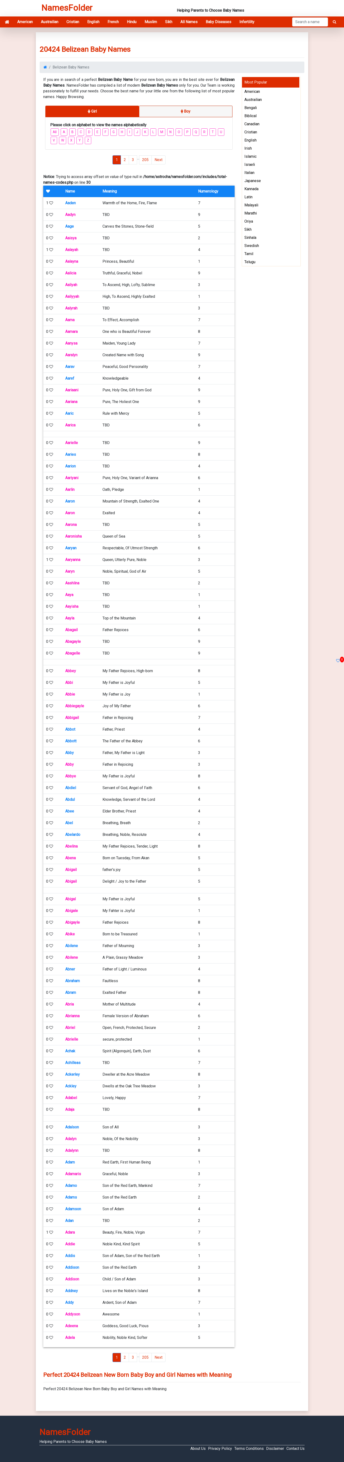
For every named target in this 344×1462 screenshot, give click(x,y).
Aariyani (71, 478)
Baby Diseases (218, 22)
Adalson (72, 1127)
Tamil (248, 254)
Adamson (73, 1209)
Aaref (69, 378)
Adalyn (70, 1139)
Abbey (70, 671)
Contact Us (295, 1448)
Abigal (70, 899)
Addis (70, 1255)
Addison (72, 1267)
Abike (70, 934)
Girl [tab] (92, 111)
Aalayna (71, 261)
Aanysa (71, 343)
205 (145, 159)
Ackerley (72, 1074)
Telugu (249, 262)
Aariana (71, 401)
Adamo (71, 1185)
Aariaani (71, 390)
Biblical (250, 116)
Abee (69, 811)
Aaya (69, 594)
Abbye (70, 776)
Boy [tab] (185, 111)
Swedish (251, 245)
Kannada (251, 189)
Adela (70, 1337)
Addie (70, 1244)
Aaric (69, 413)
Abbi (69, 682)
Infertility (246, 22)
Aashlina (72, 583)
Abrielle (71, 1039)
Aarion (70, 466)
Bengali (250, 107)
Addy (69, 1302)
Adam (70, 1162)
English (93, 22)
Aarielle (71, 442)
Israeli (249, 164)
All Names (189, 22)
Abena (70, 858)
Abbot (70, 729)
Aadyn (70, 214)
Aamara (71, 331)
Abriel (70, 1027)
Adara (70, 1232)
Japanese (252, 180)
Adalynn (71, 1150)
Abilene (71, 945)
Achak (70, 1051)
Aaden (70, 203)
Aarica (70, 425)
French (113, 22)
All (55, 132)
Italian (249, 172)
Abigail (71, 869)
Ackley (70, 1086)
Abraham (72, 981)
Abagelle (72, 653)
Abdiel (70, 788)
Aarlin (70, 489)
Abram (70, 992)
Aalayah (71, 249)
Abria (69, 1004)
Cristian (72, 22)
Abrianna (72, 1016)
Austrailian (49, 22)
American (25, 22)
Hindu (131, 22)
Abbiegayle (74, 706)
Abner (70, 969)
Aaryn (70, 571)
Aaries (70, 454)
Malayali (251, 205)
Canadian (251, 124)
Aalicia (70, 273)
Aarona (71, 524)
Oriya (248, 221)
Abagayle (73, 641)
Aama (70, 320)
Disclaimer (275, 1448)
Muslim (151, 22)
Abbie (70, 694)
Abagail (71, 630)
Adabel (71, 1097)
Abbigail (72, 717)
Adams (71, 1197)
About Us (198, 1448)
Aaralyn (71, 355)
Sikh (168, 22)
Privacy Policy (220, 1448)
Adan (69, 1220)
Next (158, 159)
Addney (71, 1291)
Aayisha (71, 606)
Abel (69, 823)
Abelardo (72, 834)
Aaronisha (73, 536)
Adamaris (73, 1174)
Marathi (250, 213)
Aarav (70, 366)
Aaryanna (72, 559)
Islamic (250, 156)
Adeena (71, 1326)
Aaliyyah (72, 296)
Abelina (71, 846)
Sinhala (250, 237)
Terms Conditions (249, 1448)
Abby (69, 752)
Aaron (70, 501)
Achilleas (73, 1062)
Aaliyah (71, 285)
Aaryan (70, 548)
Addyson (72, 1314)
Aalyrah (71, 308)
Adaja (69, 1109)
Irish (248, 148)
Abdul (70, 799)
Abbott (70, 741)
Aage (69, 226)
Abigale (71, 910)
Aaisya (70, 238)
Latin (248, 197)
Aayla (69, 618)
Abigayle (72, 922)
